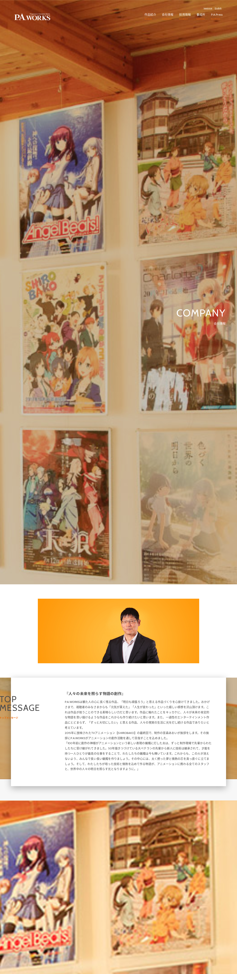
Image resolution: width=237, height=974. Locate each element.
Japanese (208, 8)
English (218, 8)
